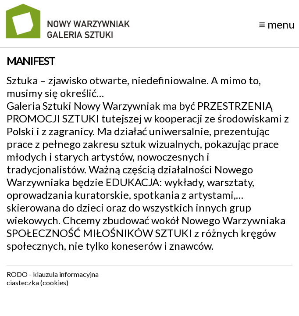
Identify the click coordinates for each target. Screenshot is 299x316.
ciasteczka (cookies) (37, 282)
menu (277, 24)
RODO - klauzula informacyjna (53, 274)
